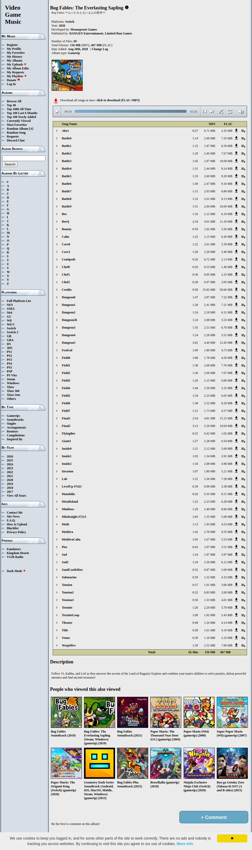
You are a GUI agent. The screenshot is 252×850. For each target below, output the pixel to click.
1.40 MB (226, 267)
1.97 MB (209, 554)
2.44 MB (209, 168)
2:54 (195, 418)
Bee (64, 214)
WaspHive (69, 645)
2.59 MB (209, 388)
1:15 (195, 146)
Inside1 (66, 456)
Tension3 (68, 600)
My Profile (14, 49)
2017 (10, 492)
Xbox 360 (13, 391)
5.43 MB (226, 615)
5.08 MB (226, 517)
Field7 (66, 411)
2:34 (195, 221)
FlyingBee (68, 433)
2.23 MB (209, 501)
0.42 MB (209, 433)
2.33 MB (226, 274)
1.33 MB (209, 600)
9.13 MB (226, 199)
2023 (10, 468)
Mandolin (68, 494)
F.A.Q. (11, 520)
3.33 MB (226, 638)
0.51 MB (226, 494)
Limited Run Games (118, 33)
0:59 (195, 229)
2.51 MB (209, 327)
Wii (9, 320)
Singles (11, 423)
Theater (67, 623)
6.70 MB (226, 327)
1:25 (195, 237)
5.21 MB (226, 471)
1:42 (195, 532)
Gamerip (74, 53)
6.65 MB (226, 395)
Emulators (14, 549)
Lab (64, 479)
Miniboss (68, 509)
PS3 (9, 359)
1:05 (195, 539)
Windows (13, 383)
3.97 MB (226, 554)
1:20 (195, 380)
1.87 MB (209, 146)
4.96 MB (226, 464)
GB (9, 336)
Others (11, 399)
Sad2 (65, 562)
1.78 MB (209, 358)
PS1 (9, 352)
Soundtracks (15, 419)
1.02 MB (226, 433)
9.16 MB (226, 184)
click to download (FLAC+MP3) (118, 100)
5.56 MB (226, 229)
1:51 (195, 206)
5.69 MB (226, 448)
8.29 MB (226, 403)
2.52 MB (209, 403)
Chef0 (66, 267)
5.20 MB (209, 426)
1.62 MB (209, 229)
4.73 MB (226, 350)
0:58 (195, 630)
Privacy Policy (16, 532)
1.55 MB (209, 517)
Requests (13, 136)
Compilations (16, 435)
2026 (10, 456)
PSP (9, 371)
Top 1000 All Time (19, 109)
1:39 (195, 645)
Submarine (69, 577)
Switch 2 (12, 332)
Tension (67, 585)
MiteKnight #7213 (74, 517)
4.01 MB (209, 221)
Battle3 (66, 161)
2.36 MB (209, 479)
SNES (11, 309)
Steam (11, 379)
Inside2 (66, 464)
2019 (10, 484)
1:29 (195, 153)
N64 (9, 312)
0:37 (195, 585)
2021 (10, 476)
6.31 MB (226, 312)
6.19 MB (226, 214)
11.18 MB (226, 221)
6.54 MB (226, 441)
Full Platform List (19, 301)
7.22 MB (226, 297)
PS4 (9, 363)
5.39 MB (226, 244)
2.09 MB (209, 138)
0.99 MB (209, 486)
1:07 (195, 471)
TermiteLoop (70, 615)
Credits (67, 290)
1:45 (195, 161)
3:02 (195, 342)
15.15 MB (226, 418)
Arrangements (16, 427)
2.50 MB (209, 562)
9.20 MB (226, 176)
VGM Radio (15, 557)
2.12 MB (209, 214)
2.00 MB (226, 592)
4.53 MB (226, 524)
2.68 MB (209, 365)
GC (9, 316)
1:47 (195, 297)
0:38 (195, 282)
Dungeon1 (68, 305)
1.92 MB (209, 615)
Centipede (68, 259)
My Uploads (17, 64)
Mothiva (67, 532)
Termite (67, 607)
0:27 (195, 131)
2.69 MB (226, 570)
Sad (64, 554)
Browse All (14, 101)
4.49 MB (209, 342)
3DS (9, 348)
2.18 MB (209, 312)
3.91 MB (226, 456)
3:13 (195, 426)
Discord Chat (16, 140)
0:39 (195, 486)
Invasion (67, 471)
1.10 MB (209, 638)
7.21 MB (226, 305)
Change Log (100, 49)
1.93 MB (209, 524)
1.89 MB (209, 350)
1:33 (195, 176)
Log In (11, 84)
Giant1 (66, 441)
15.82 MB (208, 290)
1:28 (195, 252)
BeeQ (65, 221)
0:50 (195, 600)
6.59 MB (226, 146)
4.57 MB (226, 411)
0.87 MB (209, 570)
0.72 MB (209, 259)
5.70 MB (226, 607)
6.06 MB (226, 380)
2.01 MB (209, 244)
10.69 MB (226, 161)
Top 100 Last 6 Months (22, 113)
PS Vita (12, 375)
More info (185, 844)
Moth (65, 524)
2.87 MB (209, 297)
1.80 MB (209, 471)
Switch (11, 328)
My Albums (14, 60)
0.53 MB (209, 267)
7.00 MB (226, 645)
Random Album (17, 128)
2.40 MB (209, 509)
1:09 (195, 350)
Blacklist (13, 528)
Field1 (66, 365)
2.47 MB (209, 184)
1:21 (195, 448)
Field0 (66, 358)
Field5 (66, 395)
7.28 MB (226, 479)
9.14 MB (226, 168)
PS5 (9, 367)
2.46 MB (209, 153)
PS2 (9, 356)
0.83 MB (209, 592)
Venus (66, 638)
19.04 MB (226, 426)
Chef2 (66, 282)
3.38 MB (226, 486)
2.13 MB (226, 259)
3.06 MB (226, 585)
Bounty (66, 229)
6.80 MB (226, 191)
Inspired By (14, 439)
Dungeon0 (68, 297)
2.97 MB (209, 161)
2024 (10, 464)
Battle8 (66, 199)
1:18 (195, 464)
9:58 (195, 290)
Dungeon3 (68, 327)
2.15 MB (209, 237)
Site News (13, 516)
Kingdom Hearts (18, 553)
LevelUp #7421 (72, 486)
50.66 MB (226, 290)
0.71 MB (209, 131)
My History (14, 56)
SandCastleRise (72, 570)
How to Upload (17, 524)
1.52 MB (209, 577)
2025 (10, 460)
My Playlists (17, 76)
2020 (10, 480)
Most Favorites (17, 125)
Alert (65, 131)
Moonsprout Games (83, 29)
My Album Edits (18, 68)
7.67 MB (226, 153)
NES (10, 305)
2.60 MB (209, 176)
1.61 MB (209, 630)
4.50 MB (226, 358)
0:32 (195, 570)
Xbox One (13, 395)
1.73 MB (209, 411)
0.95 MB (209, 274)
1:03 (195, 456)
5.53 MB (226, 320)
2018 (10, 488)
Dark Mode (16, 571)
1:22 (195, 244)
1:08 (195, 358)
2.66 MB (209, 373)
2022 (10, 472)
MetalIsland (70, 501)
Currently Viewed (19, 121)
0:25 (195, 433)
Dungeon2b (69, 320)
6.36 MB (226, 237)
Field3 (66, 380)
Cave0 (66, 244)
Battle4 (66, 168)
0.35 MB (209, 494)
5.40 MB (226, 252)
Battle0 (66, 138)
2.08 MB (209, 320)
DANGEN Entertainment (86, 33)
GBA (10, 340)
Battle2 (66, 153)
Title (65, 630)
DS (9, 344)
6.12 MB (226, 562)
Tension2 (68, 592)
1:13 (195, 524)
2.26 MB (209, 607)
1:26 (195, 607)
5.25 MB (226, 388)
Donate (13, 80)
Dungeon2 (68, 312)
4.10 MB (226, 630)
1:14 (195, 138)
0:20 (195, 267)
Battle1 (66, 146)
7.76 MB (226, 365)
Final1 (66, 418)
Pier (64, 547)
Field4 (66, 388)
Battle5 (66, 176)
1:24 (195, 312)
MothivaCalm (71, 539)
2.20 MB (209, 252)
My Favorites (16, 53)
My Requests (15, 72)
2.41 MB (209, 305)
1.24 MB (209, 623)
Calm (65, 237)
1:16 (195, 214)
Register (12, 45)
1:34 (195, 562)
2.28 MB (209, 335)
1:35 (195, 327)
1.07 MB (209, 547)
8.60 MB (226, 509)
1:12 (195, 411)
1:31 (195, 168)
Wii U (11, 324)
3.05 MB (226, 282)
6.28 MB (226, 501)
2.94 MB (209, 206)
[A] (31, 128)
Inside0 (66, 448)
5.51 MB (226, 335)
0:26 (195, 259)
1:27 (195, 441)
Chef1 (66, 274)
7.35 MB (226, 138)
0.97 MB (209, 282)
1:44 (195, 388)
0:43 (195, 547)
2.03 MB (209, 191)
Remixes (12, 431)
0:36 (195, 274)
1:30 (195, 184)
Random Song (16, 132)
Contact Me (14, 512)
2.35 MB (226, 131)
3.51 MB (226, 547)
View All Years (16, 495)
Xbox (10, 387)
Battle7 (66, 191)
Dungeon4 (68, 335)
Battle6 (66, 184)
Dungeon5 (68, 342)
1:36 (195, 373)
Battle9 (66, 206)
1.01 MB (209, 585)
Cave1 (66, 252)
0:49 (195, 623)
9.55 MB (226, 532)
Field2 (66, 373)
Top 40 (11, 105)
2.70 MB (209, 532)
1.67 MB (209, 539)
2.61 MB (209, 199)
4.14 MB (226, 623)
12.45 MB (226, 342)
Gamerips (13, 416)
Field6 (66, 403)
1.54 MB (209, 456)
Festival (67, 350)
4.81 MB (209, 418)
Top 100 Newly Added (21, 117)
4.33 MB (226, 577)
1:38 (195, 365)
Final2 (66, 426)
